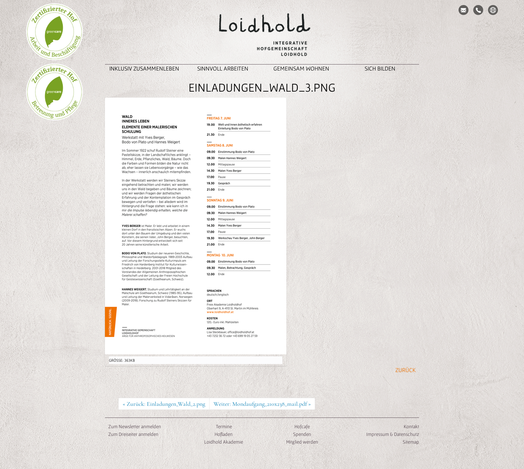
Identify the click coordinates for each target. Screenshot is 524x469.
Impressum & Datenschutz (392, 434)
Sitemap (411, 442)
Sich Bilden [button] (380, 68)
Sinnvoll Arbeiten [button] (222, 68)
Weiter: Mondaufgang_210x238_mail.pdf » (262, 403)
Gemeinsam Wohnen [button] (301, 68)
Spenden (302, 434)
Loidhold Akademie (223, 442)
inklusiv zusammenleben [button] (144, 68)
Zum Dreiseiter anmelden (133, 434)
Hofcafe (302, 426)
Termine (223, 426)
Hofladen (224, 434)
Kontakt (411, 426)
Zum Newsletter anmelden (134, 426)
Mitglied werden (302, 442)
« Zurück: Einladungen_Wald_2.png (164, 403)
